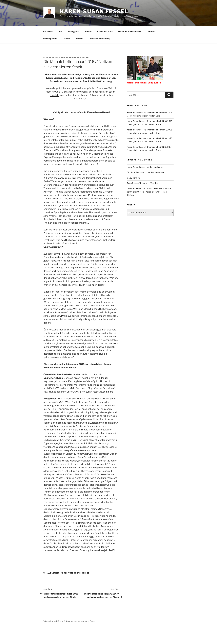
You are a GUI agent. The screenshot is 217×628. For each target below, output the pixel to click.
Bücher (88, 31)
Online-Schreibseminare (129, 31)
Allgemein (53, 573)
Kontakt (79, 38)
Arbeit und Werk (105, 31)
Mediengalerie (50, 38)
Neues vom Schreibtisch (75, 573)
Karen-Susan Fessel (94, 11)
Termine (66, 38)
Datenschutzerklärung (99, 38)
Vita (60, 31)
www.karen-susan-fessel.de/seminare (93, 391)
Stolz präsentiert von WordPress (80, 621)
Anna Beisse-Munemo (137, 183)
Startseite (48, 31)
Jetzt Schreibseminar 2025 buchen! (144, 82)
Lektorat (151, 31)
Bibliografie (73, 31)
